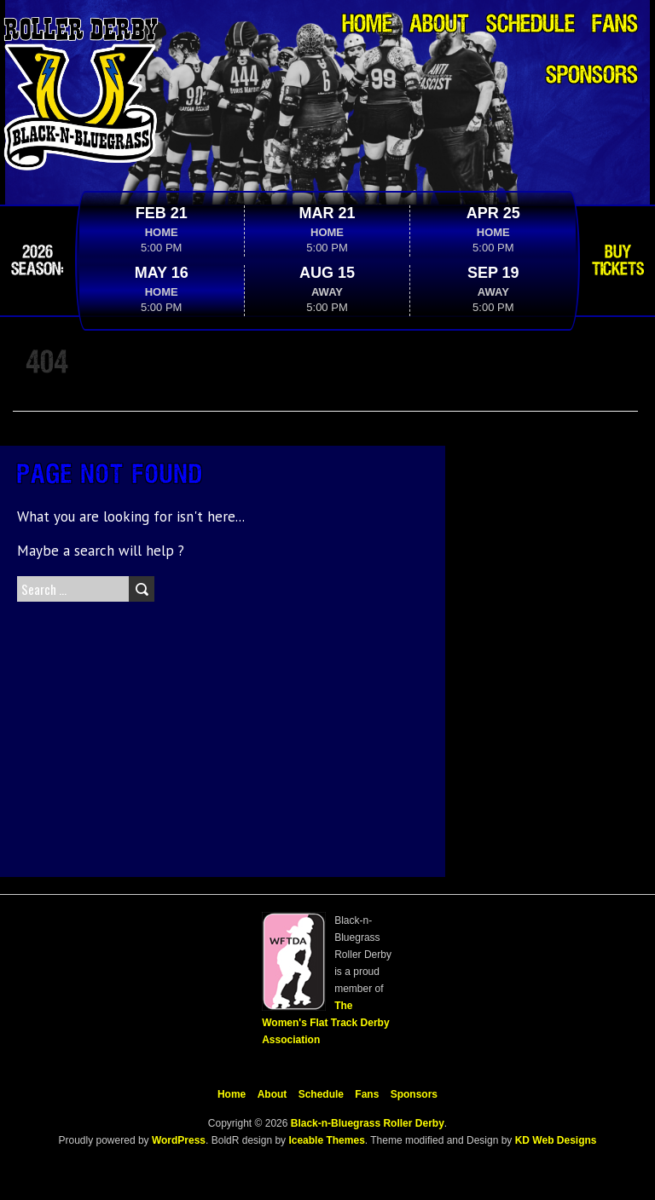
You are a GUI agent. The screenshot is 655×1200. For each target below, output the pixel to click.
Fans (615, 25)
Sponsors (592, 76)
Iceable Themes (326, 1140)
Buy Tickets (618, 261)
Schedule (530, 25)
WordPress (177, 1140)
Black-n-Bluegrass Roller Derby (367, 1123)
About (439, 25)
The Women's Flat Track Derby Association (325, 1023)
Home (367, 25)
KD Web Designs (556, 1140)
